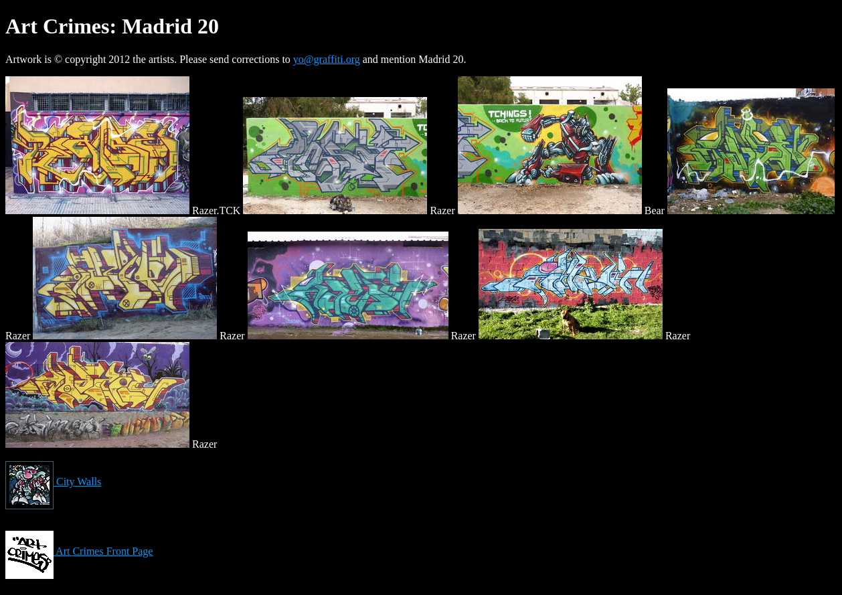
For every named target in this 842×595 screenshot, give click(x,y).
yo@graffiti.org (326, 59)
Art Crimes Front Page (79, 551)
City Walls (53, 481)
